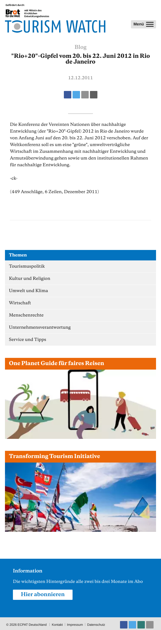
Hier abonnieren (43, 594)
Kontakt (57, 625)
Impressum (75, 625)
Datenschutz (96, 625)
